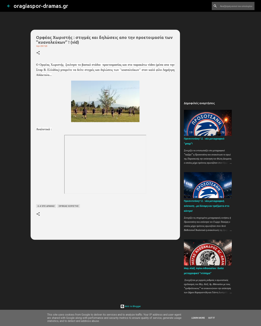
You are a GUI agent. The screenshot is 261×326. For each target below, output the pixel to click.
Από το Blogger (130, 306)
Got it (211, 318)
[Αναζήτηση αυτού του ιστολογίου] (237, 6)
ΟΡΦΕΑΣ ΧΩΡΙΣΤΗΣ (69, 206)
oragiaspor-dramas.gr (41, 6)
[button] (38, 53)
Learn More (198, 318)
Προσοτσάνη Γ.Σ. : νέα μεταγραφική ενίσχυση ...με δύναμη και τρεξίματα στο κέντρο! (206, 206)
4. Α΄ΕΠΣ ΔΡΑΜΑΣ (46, 206)
